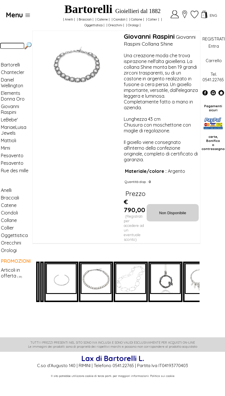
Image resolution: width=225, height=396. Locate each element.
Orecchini (115, 25)
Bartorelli (10, 65)
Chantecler (12, 72)
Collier (152, 19)
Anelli (69, 19)
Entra (214, 46)
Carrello (214, 60)
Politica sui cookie (162, 376)
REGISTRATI (213, 39)
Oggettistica (93, 25)
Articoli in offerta (10, 273)
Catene (102, 19)
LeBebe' (9, 120)
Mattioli (8, 140)
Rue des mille (14, 170)
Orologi (133, 25)
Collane (136, 19)
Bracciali (85, 19)
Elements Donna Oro (13, 96)
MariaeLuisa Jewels (13, 130)
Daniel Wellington (12, 82)
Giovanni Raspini (10, 109)
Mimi (5, 148)
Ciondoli (119, 19)
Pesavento (12, 155)
